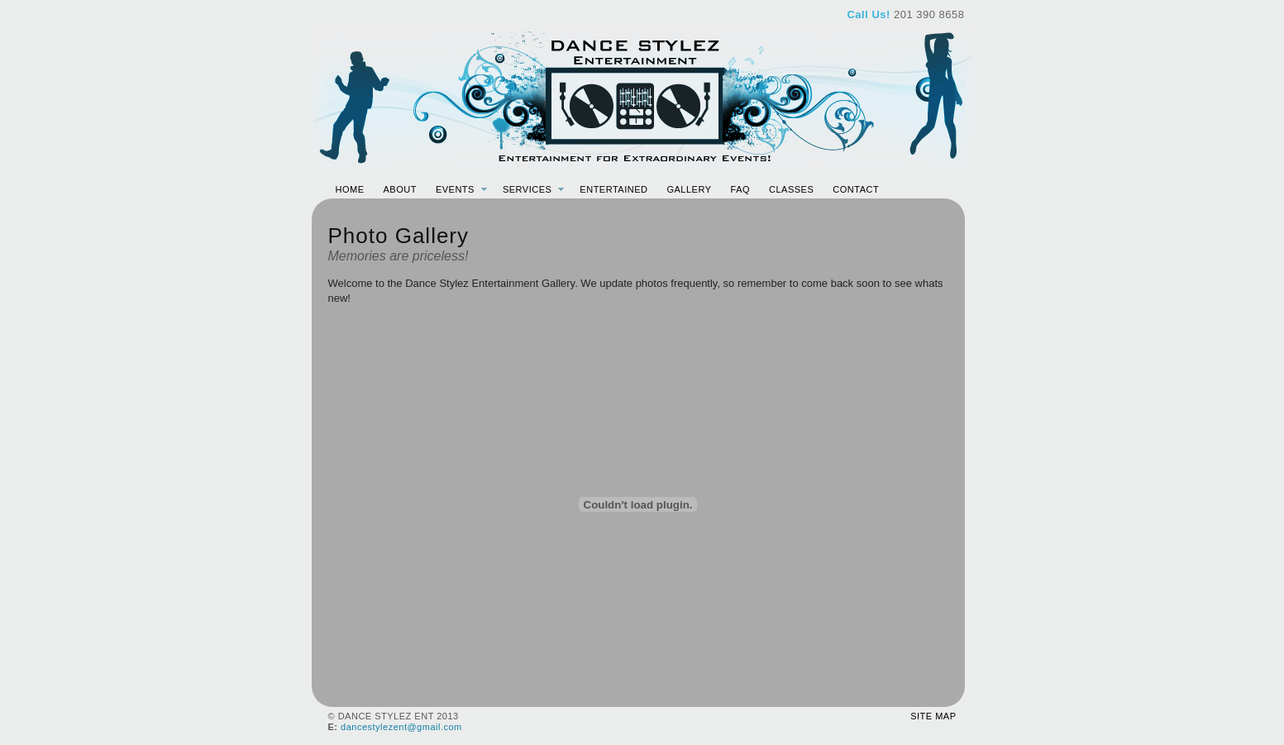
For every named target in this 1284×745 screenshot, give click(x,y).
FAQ (741, 189)
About (400, 189)
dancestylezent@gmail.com (401, 727)
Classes (791, 189)
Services (527, 189)
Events (455, 189)
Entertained (613, 189)
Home (350, 189)
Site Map (933, 716)
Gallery (688, 189)
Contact (856, 189)
